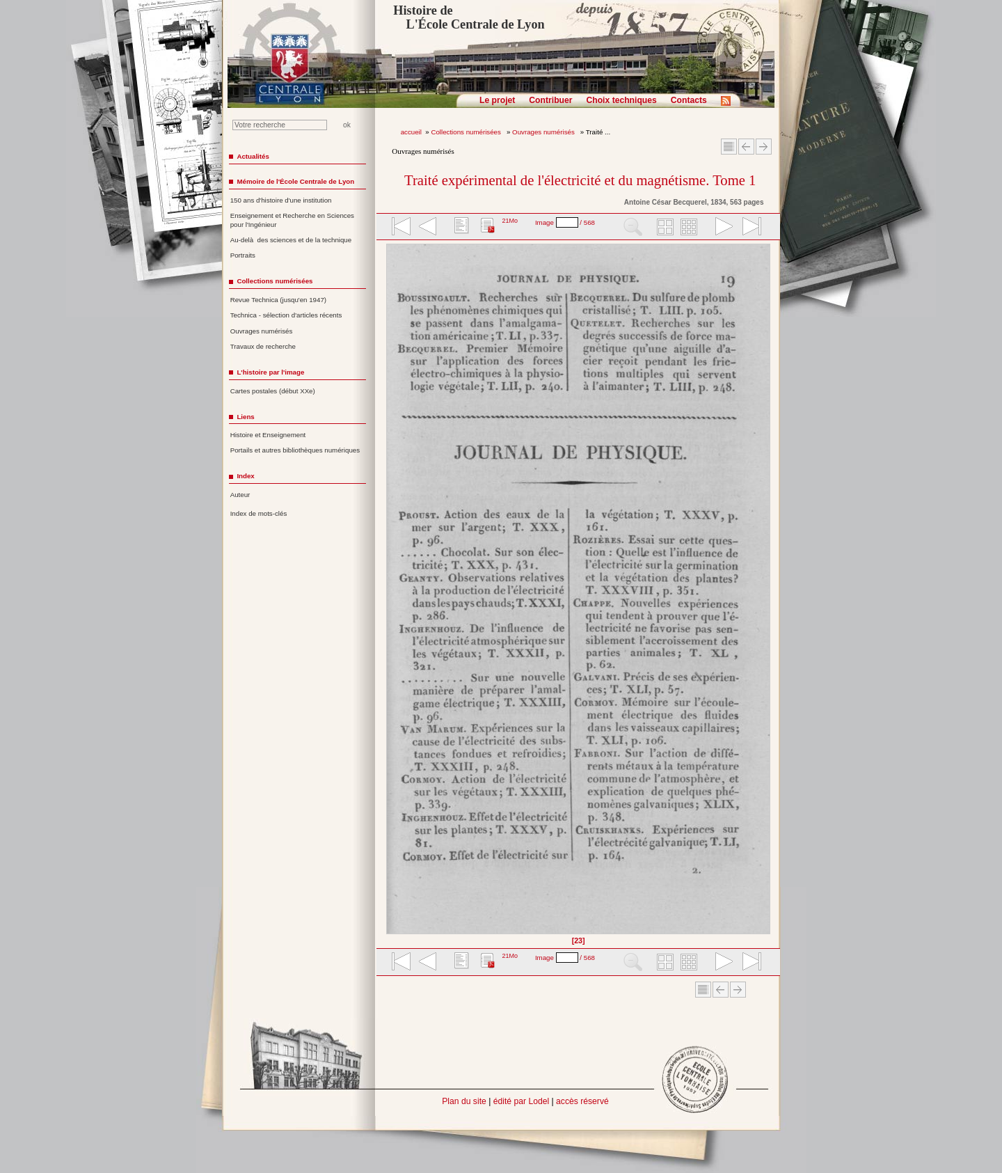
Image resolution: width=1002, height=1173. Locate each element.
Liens (245, 416)
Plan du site (464, 1101)
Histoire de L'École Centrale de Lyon (468, 17)
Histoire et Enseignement (268, 435)
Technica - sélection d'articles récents (286, 315)
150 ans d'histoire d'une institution (281, 200)
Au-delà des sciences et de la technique (291, 240)
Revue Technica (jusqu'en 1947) (278, 300)
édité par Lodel (521, 1101)
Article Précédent (746, 147)
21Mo (510, 220)
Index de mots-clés (258, 513)
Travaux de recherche (263, 346)
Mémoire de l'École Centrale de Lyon (295, 181)
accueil (411, 132)
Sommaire (729, 147)
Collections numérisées (466, 132)
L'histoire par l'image (270, 372)
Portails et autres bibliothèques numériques (295, 450)
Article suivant (764, 147)
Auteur (240, 494)
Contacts (689, 100)
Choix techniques (621, 100)
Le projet (497, 100)
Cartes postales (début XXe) (272, 391)
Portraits (242, 255)
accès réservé (582, 1101)
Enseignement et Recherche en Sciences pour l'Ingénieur (292, 220)
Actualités (253, 156)
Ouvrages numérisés (544, 132)
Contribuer (550, 100)
